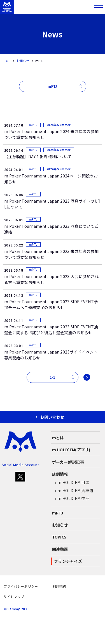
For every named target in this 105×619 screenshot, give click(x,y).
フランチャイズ (68, 561)
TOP (7, 60)
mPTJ (57, 513)
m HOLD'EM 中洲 (71, 498)
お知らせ (23, 60)
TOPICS (59, 537)
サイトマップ (14, 596)
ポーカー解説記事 (68, 462)
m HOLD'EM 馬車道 (73, 491)
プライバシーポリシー (21, 586)
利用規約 (59, 586)
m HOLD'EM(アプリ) (71, 449)
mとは (58, 437)
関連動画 (60, 549)
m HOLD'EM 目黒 (71, 483)
